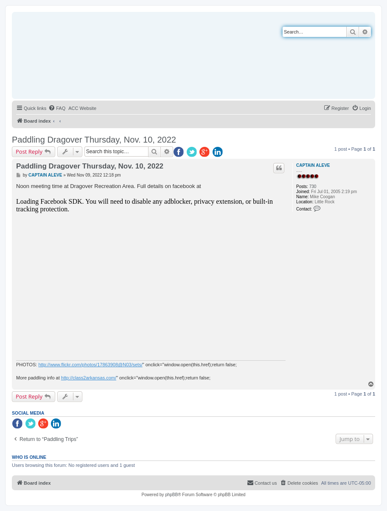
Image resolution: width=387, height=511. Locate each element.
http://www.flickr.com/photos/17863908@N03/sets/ (90, 364)
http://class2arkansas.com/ (88, 377)
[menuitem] (56, 108)
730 (313, 186)
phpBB (171, 494)
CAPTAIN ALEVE (313, 165)
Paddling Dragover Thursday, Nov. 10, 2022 (94, 139)
